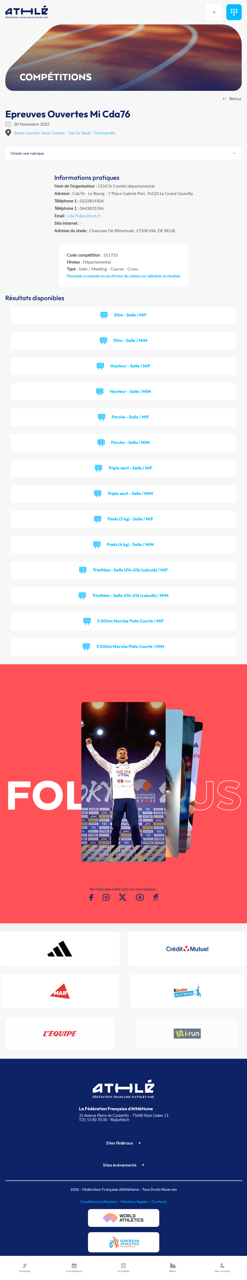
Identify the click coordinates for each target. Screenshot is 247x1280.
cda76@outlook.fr (84, 215)
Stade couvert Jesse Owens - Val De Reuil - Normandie (64, 132)
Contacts (159, 1201)
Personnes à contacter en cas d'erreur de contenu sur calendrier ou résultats (123, 276)
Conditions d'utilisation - (100, 1201)
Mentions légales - (136, 1201)
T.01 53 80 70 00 (93, 1119)
